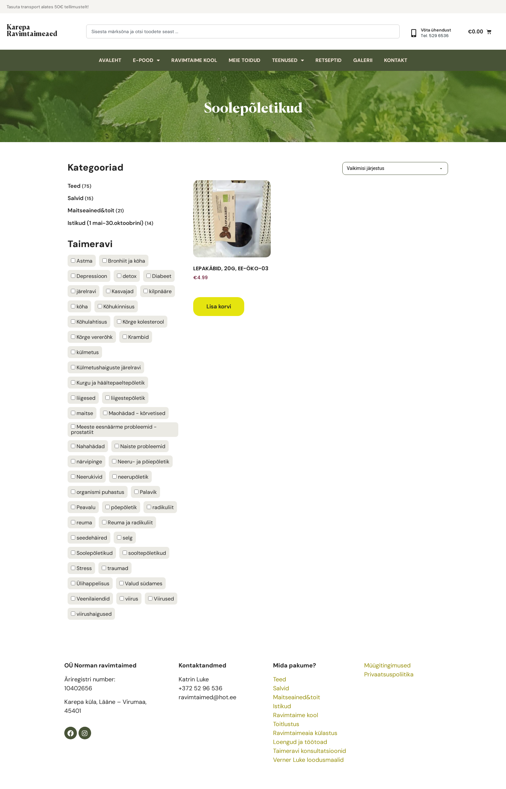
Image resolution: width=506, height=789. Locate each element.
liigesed (83, 398)
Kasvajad (120, 291)
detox (127, 276)
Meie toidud (244, 60)
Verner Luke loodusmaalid (308, 760)
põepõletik (121, 507)
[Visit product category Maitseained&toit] (123, 210)
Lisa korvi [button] (218, 306)
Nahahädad (88, 446)
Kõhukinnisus (116, 306)
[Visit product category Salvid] (123, 198)
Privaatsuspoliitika (389, 674)
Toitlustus (286, 724)
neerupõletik (130, 477)
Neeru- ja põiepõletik (140, 461)
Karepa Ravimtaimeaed (32, 30)
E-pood (146, 60)
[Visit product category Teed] (123, 186)
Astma (81, 261)
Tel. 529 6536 (435, 35)
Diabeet (158, 276)
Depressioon (89, 276)
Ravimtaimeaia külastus (305, 733)
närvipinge (86, 461)
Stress (81, 568)
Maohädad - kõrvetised (134, 413)
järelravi (83, 291)
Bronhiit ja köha (123, 261)
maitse (82, 413)
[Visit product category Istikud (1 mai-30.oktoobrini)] (123, 223)
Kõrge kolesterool (140, 322)
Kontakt (395, 60)
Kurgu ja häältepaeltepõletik (108, 383)
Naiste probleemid (140, 446)
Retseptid (328, 60)
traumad (115, 568)
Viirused (161, 599)
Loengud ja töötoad (300, 742)
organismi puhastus (97, 492)
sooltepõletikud (144, 553)
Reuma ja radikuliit (127, 522)
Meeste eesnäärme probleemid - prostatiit (114, 429)
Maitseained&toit (296, 697)
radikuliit (160, 507)
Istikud (282, 706)
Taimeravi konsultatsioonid (309, 751)
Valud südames (140, 583)
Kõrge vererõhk (92, 337)
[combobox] (243, 31)
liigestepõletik (125, 398)
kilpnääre (157, 291)
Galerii (362, 60)
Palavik (145, 492)
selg (125, 538)
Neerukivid (86, 477)
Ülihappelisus (90, 583)
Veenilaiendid (90, 599)
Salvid (281, 688)
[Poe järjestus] (385, 168)
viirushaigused (91, 614)
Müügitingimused (387, 665)
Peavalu (83, 507)
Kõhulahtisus (89, 322)
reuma (81, 522)
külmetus (85, 352)
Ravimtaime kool (194, 60)
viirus (129, 599)
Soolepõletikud (92, 553)
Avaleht (110, 60)
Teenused (288, 60)
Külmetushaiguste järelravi (106, 367)
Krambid (136, 337)
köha (79, 306)
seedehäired (89, 538)
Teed (279, 679)
